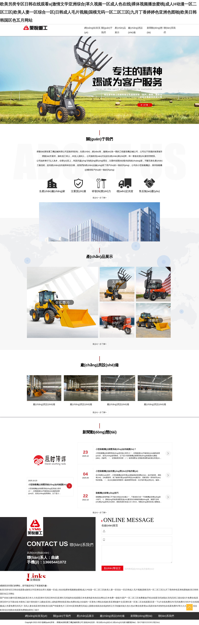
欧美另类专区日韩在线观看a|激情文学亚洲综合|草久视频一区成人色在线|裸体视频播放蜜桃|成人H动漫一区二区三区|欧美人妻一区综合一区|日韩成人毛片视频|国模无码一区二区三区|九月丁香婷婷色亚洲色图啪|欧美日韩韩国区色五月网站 (98, 12)
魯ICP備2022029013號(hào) (148, 622)
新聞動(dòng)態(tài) (141, 615)
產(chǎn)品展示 (85, 615)
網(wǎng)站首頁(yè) (36, 615)
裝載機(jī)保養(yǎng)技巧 (107, 493)
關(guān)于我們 (62, 615)
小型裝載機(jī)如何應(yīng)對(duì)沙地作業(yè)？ (117, 471)
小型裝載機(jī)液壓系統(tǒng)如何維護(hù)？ (47, 484)
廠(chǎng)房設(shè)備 (44, 404)
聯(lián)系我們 (166, 615)
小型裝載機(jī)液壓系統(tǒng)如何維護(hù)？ (116, 449)
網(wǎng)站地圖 (119, 622)
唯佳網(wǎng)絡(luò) (104, 622)
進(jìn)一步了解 (99, 198)
